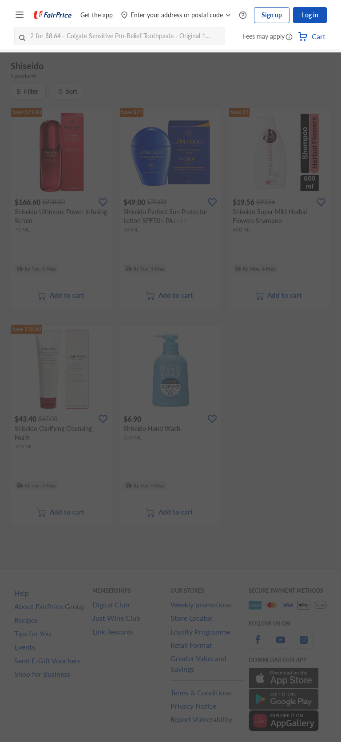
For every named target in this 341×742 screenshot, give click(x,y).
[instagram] (304, 645)
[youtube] (280, 645)
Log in (310, 15)
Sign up (272, 15)
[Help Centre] (243, 15)
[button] (289, 37)
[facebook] (257, 645)
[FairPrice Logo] (53, 15)
